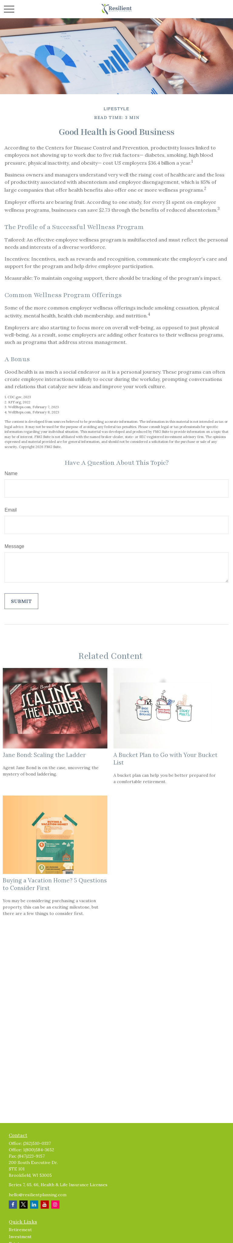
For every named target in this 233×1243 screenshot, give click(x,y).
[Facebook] (13, 1204)
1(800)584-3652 (38, 1149)
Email (11, 509)
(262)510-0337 (37, 1143)
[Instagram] (55, 1204)
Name (11, 473)
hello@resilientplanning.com (37, 1194)
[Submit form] (21, 601)
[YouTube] (45, 1204)
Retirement (20, 1229)
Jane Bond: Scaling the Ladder (44, 754)
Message (14, 546)
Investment (20, 1236)
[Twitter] (23, 1204)
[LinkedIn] (34, 1204)
